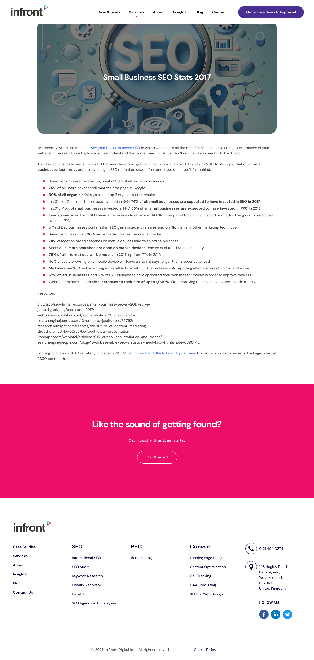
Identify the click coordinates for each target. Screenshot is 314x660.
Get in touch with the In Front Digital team (161, 353)
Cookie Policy (205, 649)
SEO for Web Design (206, 594)
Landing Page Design (207, 557)
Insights (179, 12)
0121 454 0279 (271, 548)
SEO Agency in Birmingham (94, 603)
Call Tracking (200, 576)
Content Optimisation (208, 567)
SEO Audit (80, 567)
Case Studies (108, 12)
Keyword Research (87, 576)
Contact (219, 12)
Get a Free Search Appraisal (271, 12)
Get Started (157, 457)
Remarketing (141, 557)
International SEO (86, 557)
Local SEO (80, 594)
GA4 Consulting (203, 585)
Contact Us (23, 592)
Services (136, 12)
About (158, 12)
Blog (199, 12)
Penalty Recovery (86, 585)
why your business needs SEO (115, 147)
